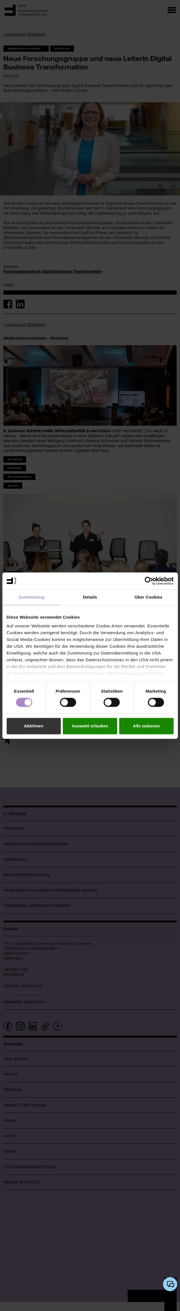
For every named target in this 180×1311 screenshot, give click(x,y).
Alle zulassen (146, 725)
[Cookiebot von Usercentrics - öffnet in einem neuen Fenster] (148, 581)
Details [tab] (90, 597)
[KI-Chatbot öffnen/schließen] (170, 1284)
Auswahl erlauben (90, 725)
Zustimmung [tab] (32, 597)
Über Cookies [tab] (148, 597)
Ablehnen (33, 725)
